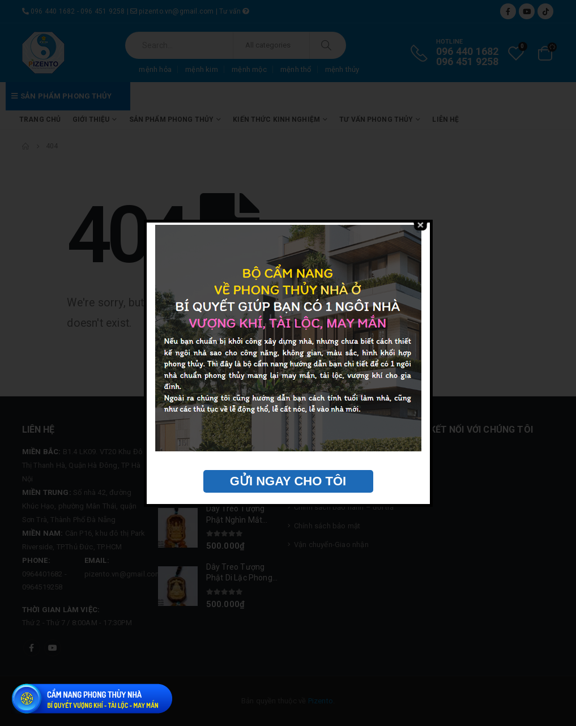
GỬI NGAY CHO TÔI (288, 481)
